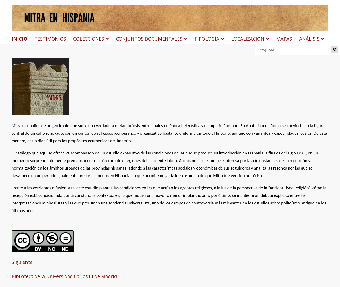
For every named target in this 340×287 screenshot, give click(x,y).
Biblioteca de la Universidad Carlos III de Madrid (64, 276)
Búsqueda (335, 49)
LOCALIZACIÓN (247, 39)
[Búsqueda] (294, 49)
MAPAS (284, 39)
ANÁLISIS (309, 39)
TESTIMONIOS (50, 39)
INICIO (19, 39)
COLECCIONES (88, 39)
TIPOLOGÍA (206, 39)
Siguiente (22, 262)
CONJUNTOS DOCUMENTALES (149, 39)
